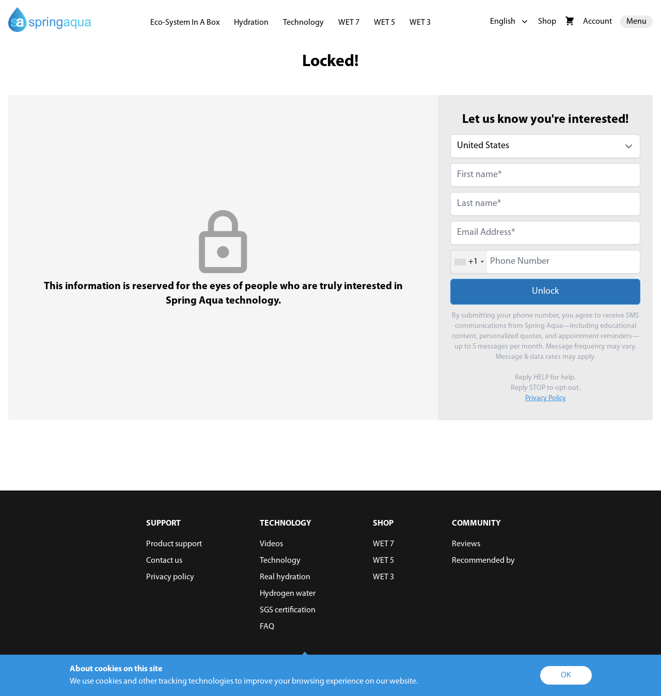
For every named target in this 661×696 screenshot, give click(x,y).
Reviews (466, 544)
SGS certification (288, 610)
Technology (303, 23)
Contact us (164, 561)
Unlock (545, 291)
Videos (271, 544)
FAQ (267, 627)
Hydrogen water (288, 594)
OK (566, 675)
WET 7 (348, 23)
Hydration (251, 23)
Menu (636, 22)
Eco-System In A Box (184, 23)
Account (597, 22)
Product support (174, 544)
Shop (547, 22)
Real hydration (285, 577)
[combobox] (469, 261)
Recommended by (483, 561)
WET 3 (420, 23)
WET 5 (384, 23)
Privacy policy (170, 577)
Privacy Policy (545, 398)
